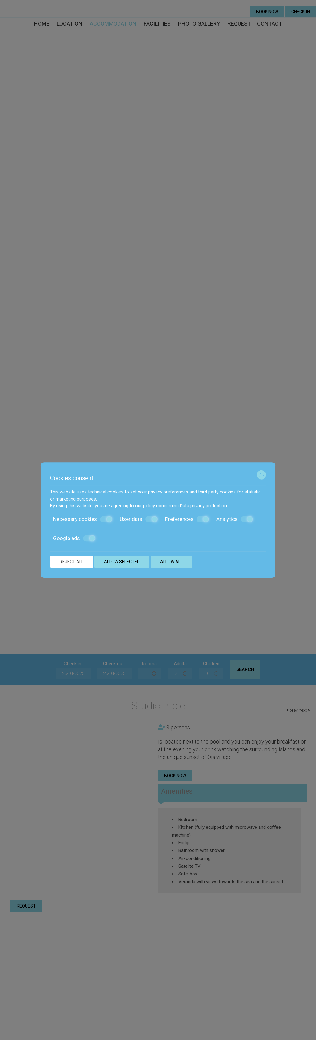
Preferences (187, 519)
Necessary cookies (82, 519)
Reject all (72, 561)
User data (139, 519)
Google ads (74, 538)
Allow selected (122, 561)
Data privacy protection (203, 506)
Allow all (171, 561)
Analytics (234, 519)
